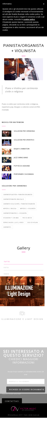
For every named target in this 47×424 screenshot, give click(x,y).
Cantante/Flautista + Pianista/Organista (17, 200)
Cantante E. (7, 232)
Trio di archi (27, 223)
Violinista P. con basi (11, 223)
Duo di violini (32, 228)
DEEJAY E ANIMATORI (22, 154)
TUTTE (7, 265)
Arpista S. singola (9, 214)
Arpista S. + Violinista (27, 214)
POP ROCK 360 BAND (22, 171)
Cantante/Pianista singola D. (13, 205)
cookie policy (29, 19)
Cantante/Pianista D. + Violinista (15, 218)
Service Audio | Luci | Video (13, 228)
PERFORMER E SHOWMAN (24, 179)
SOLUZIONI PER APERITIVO (24, 145)
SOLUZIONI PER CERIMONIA (24, 136)
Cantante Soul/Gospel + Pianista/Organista (19, 209)
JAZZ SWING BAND (21, 163)
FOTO (6, 271)
